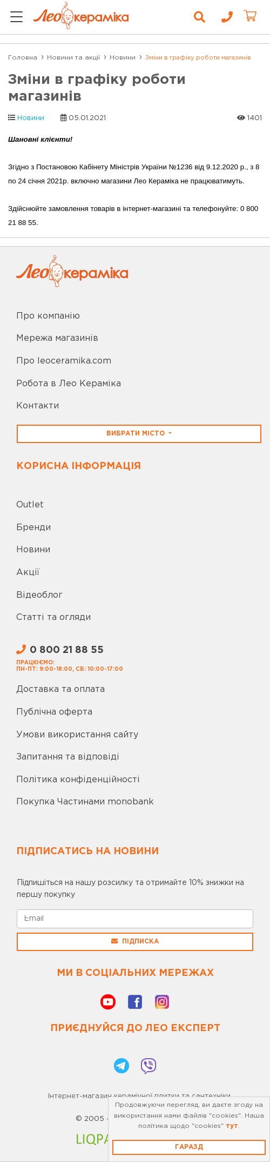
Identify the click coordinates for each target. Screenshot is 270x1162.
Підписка (135, 941)
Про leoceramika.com (63, 361)
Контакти (37, 406)
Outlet (30, 505)
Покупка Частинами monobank (85, 802)
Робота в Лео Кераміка (68, 384)
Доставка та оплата (60, 689)
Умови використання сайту (77, 735)
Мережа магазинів (57, 338)
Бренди (33, 528)
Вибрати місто (136, 434)
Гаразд (189, 1147)
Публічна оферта (54, 712)
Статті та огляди (53, 617)
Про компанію (48, 316)
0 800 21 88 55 (60, 650)
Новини (30, 118)
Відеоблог (39, 595)
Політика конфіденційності (78, 780)
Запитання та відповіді (67, 757)
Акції (27, 573)
